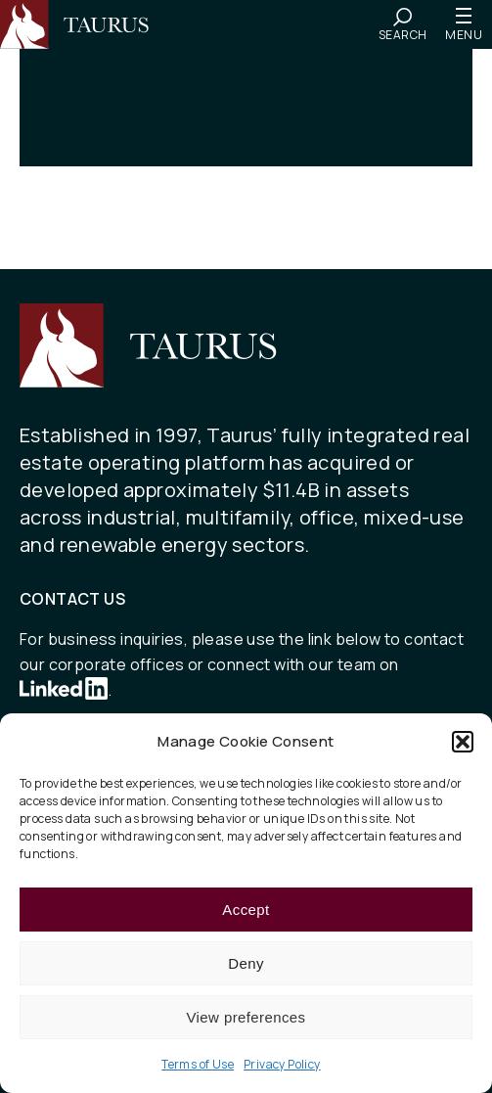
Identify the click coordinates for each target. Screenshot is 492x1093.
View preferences (245, 1017)
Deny (246, 963)
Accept (245, 909)
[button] (462, 741)
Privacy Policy (282, 1064)
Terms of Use (197, 1064)
